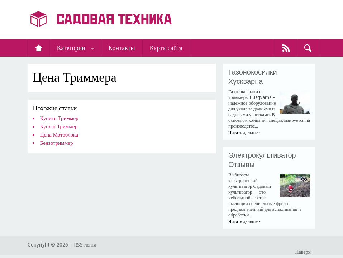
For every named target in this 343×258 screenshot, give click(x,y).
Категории (71, 48)
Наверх (302, 252)
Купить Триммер (59, 118)
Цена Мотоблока (59, 135)
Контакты (121, 48)
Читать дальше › (244, 132)
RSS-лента (85, 245)
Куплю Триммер (58, 126)
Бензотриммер (56, 143)
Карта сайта (166, 48)
